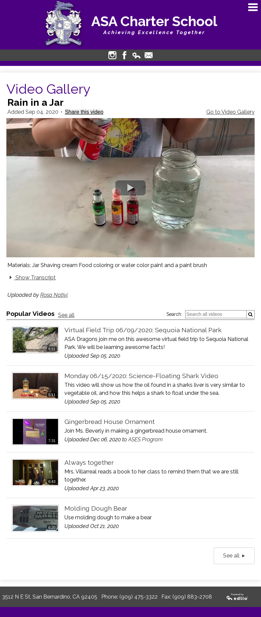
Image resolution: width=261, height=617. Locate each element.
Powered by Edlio (237, 597)
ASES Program (145, 439)
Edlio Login (137, 55)
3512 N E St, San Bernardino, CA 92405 (49, 597)
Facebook (124, 55)
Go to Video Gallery (230, 112)
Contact (149, 55)
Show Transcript (31, 277)
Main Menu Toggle (253, 7)
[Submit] (250, 314)
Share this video (84, 112)
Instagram (112, 55)
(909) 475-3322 (138, 597)
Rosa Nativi (53, 295)
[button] (130, 187)
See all (66, 315)
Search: (174, 314)
